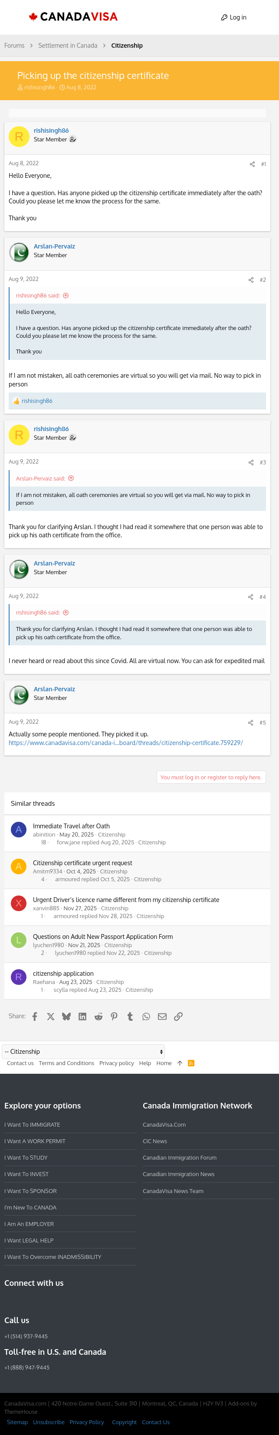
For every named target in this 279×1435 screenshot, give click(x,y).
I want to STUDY (25, 1157)
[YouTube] (72, 1301)
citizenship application (63, 973)
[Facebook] (9, 1301)
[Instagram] (25, 1301)
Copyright (124, 1422)
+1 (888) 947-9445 (26, 1367)
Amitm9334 (47, 871)
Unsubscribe (48, 1422)
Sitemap (17, 1422)
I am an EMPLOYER (29, 1223)
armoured (67, 879)
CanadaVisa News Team (173, 1190)
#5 (262, 722)
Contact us (20, 1062)
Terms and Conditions (67, 1062)
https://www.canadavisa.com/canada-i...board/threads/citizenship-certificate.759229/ (126, 742)
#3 (263, 462)
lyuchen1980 (48, 944)
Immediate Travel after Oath (71, 826)
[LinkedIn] (41, 1301)
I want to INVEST (26, 1173)
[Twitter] (56, 1301)
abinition (44, 834)
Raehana (44, 981)
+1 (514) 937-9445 (26, 1336)
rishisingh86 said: (38, 295)
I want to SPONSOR (30, 1190)
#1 (263, 163)
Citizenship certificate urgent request (82, 862)
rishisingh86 (39, 87)
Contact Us (156, 1422)
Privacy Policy (87, 1422)
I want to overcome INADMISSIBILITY (53, 1256)
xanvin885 (46, 908)
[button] (14, 17)
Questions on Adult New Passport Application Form (103, 936)
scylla (61, 990)
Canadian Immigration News (179, 1173)
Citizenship (112, 834)
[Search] (264, 17)
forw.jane (68, 842)
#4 (262, 596)
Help (145, 1062)
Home (163, 1062)
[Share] (252, 164)
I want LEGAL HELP (28, 1240)
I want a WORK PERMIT (35, 1141)
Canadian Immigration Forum (180, 1157)
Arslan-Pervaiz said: (40, 478)
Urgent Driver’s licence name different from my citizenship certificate (126, 899)
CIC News (155, 1141)
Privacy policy (116, 1062)
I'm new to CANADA (30, 1207)
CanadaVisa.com (164, 1124)
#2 (263, 279)
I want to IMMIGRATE (32, 1124)
